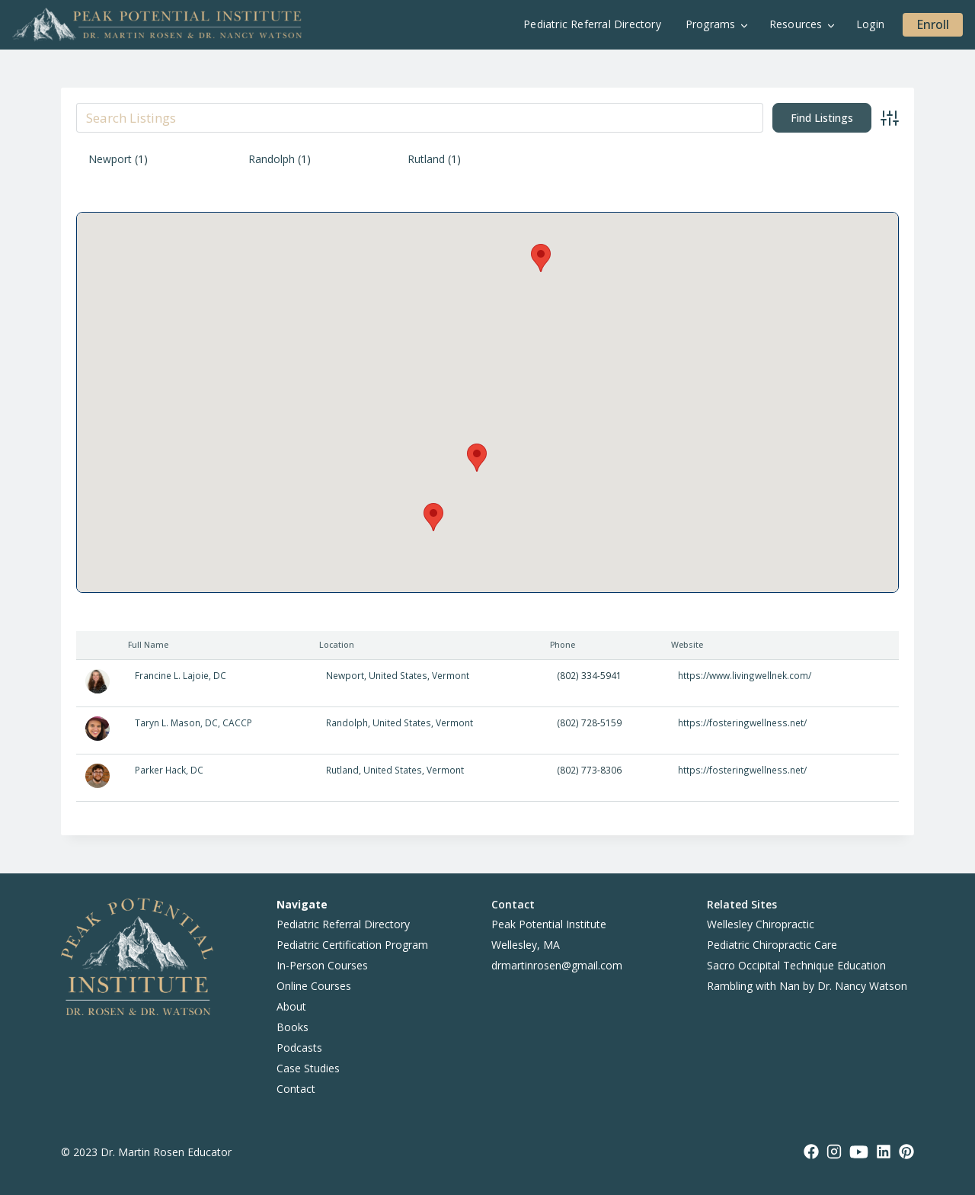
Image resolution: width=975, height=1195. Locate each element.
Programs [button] (711, 24)
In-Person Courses (322, 965)
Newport (110, 159)
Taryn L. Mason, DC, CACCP (193, 722)
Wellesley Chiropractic (760, 924)
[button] (541, 258)
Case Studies (308, 1068)
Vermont (450, 675)
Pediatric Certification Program (352, 944)
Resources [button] (796, 24)
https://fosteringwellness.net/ (742, 722)
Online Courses (314, 986)
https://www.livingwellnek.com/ (744, 675)
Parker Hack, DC (169, 770)
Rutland (426, 159)
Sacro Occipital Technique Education (796, 965)
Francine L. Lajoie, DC (180, 675)
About (291, 1006)
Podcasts (299, 1047)
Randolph (271, 159)
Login (870, 24)
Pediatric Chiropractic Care (772, 944)
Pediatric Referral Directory (592, 24)
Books (292, 1027)
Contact (296, 1088)
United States (398, 675)
